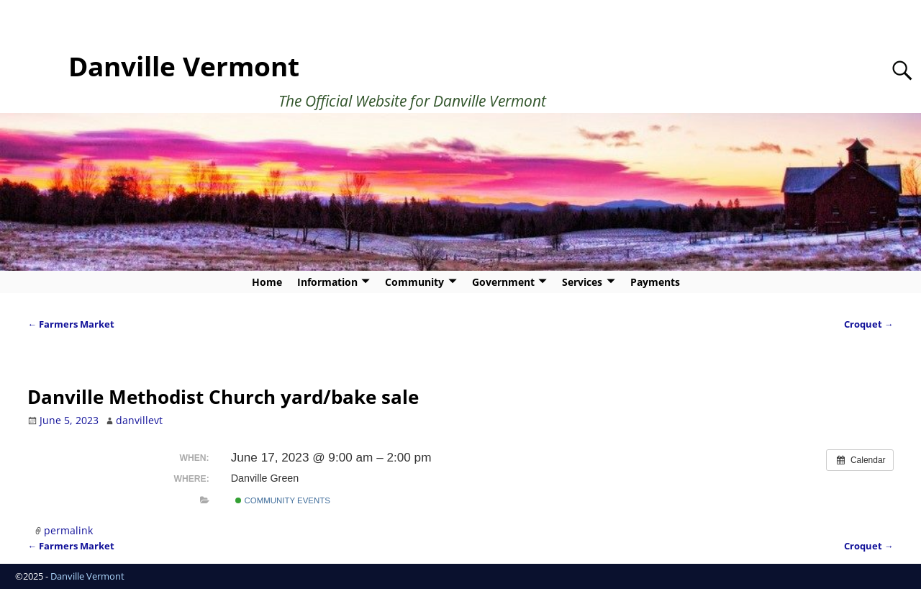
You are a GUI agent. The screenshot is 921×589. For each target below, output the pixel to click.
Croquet (869, 324)
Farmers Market (70, 324)
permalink (68, 530)
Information (327, 282)
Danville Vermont (183, 66)
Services (582, 282)
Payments (655, 282)
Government (503, 282)
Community (414, 282)
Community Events (282, 500)
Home (267, 282)
